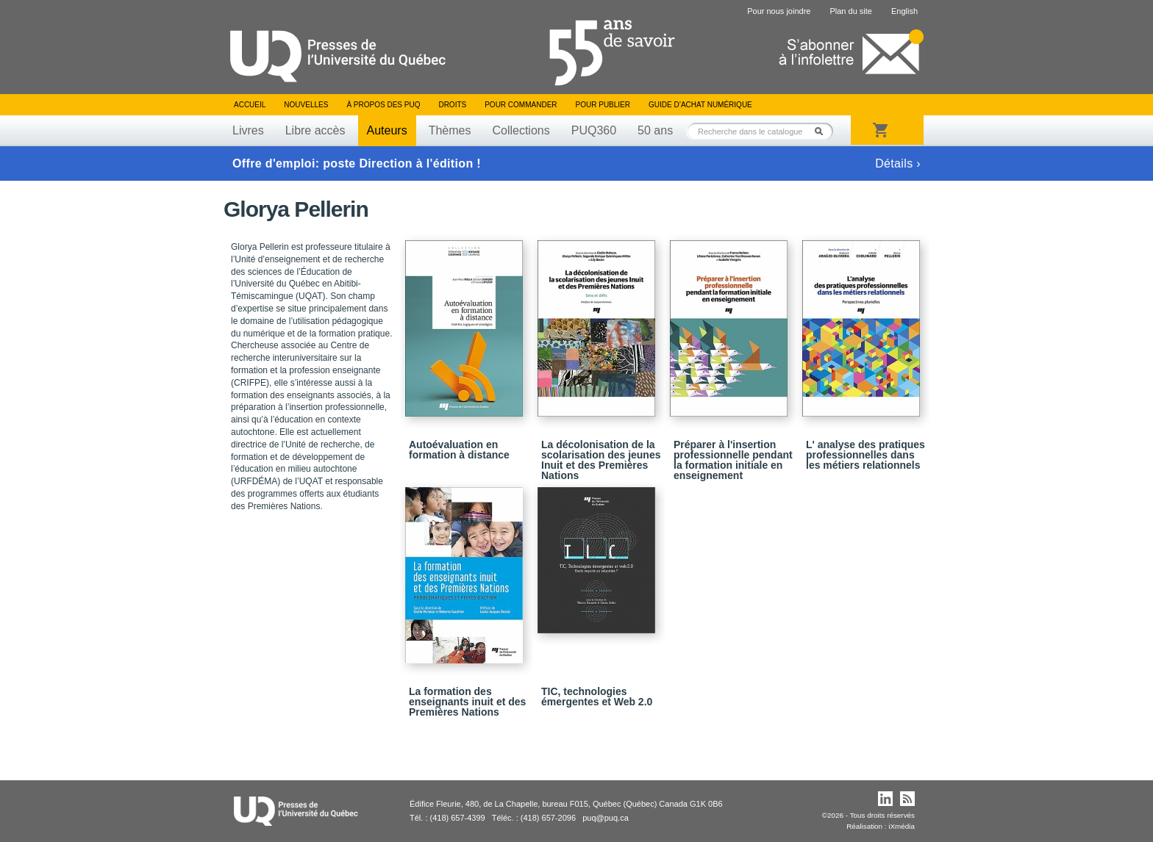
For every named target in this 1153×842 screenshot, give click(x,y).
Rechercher (823, 131)
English (904, 11)
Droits (452, 105)
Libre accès (315, 130)
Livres (248, 130)
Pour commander (521, 105)
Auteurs (387, 130)
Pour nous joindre (778, 11)
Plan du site (850, 11)
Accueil (249, 105)
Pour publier (603, 105)
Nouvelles (306, 105)
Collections (520, 130)
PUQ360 (593, 130)
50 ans (655, 130)
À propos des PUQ (383, 105)
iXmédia (901, 826)
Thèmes (450, 130)
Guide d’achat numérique (700, 105)
